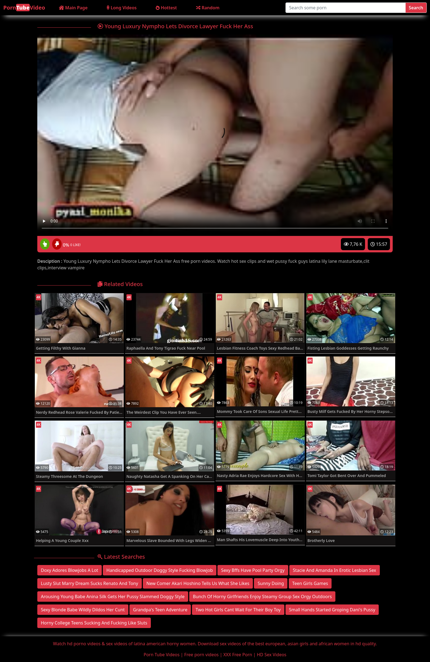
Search (416, 8)
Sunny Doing (271, 583)
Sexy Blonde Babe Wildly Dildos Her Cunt (83, 610)
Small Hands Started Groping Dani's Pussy (332, 610)
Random (207, 8)
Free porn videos (201, 655)
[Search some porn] (345, 7)
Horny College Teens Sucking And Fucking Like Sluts (94, 623)
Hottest (166, 8)
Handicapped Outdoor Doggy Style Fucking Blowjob (159, 570)
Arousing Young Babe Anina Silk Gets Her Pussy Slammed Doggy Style (113, 596)
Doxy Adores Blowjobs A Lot (69, 570)
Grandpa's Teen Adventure (160, 610)
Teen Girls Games (310, 583)
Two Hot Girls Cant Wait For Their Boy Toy (238, 610)
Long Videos (122, 8)
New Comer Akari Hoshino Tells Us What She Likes (197, 583)
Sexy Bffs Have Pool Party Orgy (252, 570)
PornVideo (24, 7)
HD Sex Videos (272, 655)
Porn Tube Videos (162, 655)
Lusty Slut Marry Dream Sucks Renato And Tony (89, 583)
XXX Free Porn (237, 655)
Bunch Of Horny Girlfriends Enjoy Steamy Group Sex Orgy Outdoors (262, 596)
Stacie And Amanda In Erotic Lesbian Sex (334, 570)
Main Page (73, 8)
